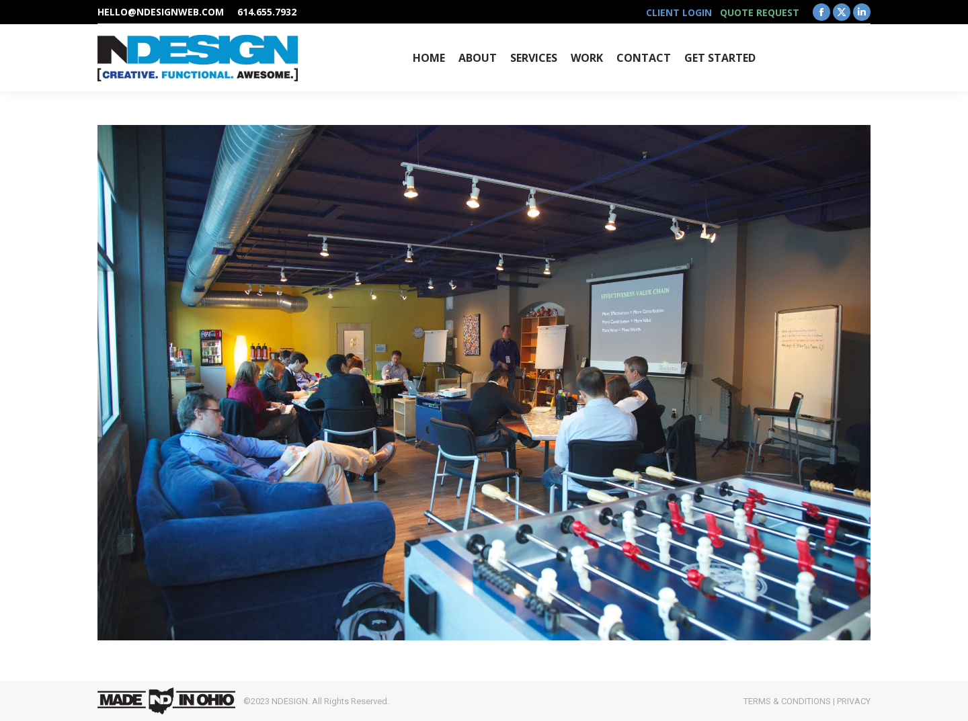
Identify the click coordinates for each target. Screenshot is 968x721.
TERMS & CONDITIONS (787, 701)
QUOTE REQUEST (759, 12)
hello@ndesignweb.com (160, 11)
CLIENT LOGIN (679, 12)
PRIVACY (854, 701)
